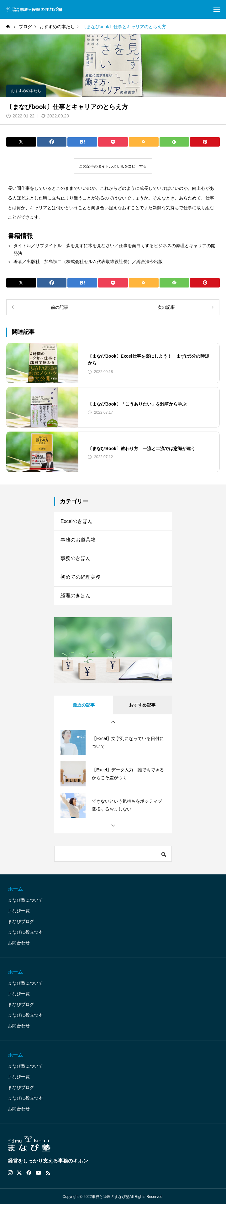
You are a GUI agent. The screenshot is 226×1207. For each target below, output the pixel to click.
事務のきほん (75, 559)
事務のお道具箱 (78, 540)
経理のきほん (75, 598)
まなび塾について (25, 902)
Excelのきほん (76, 521)
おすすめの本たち (26, 91)
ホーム (15, 891)
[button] (113, 725)
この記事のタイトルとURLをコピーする (113, 166)
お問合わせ (19, 945)
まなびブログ (21, 924)
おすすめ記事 (142, 707)
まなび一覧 (19, 913)
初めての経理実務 (80, 579)
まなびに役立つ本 (25, 934)
